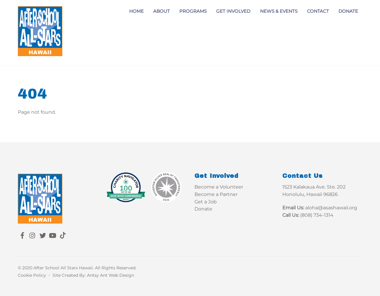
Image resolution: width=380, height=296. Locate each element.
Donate (348, 11)
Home (136, 11)
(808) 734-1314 (316, 215)
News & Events (278, 11)
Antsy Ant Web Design (110, 275)
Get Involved (233, 11)
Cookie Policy (32, 275)
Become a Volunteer (218, 187)
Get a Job (205, 202)
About (161, 11)
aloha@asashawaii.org (331, 207)
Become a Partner (216, 194)
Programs (193, 11)
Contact (318, 11)
